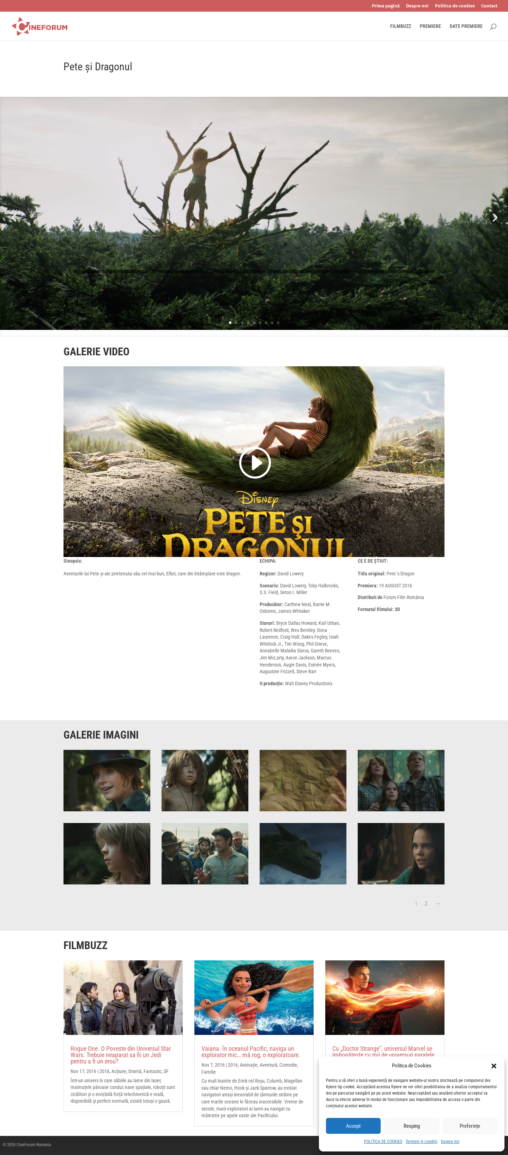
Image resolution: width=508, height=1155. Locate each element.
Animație (249, 1065)
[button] (493, 1066)
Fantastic (153, 1071)
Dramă (134, 1071)
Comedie (288, 1065)
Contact (489, 6)
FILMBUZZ (400, 26)
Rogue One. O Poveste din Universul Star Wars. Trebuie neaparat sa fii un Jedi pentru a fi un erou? (121, 1055)
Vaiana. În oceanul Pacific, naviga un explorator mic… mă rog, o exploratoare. (250, 1052)
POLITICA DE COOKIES (383, 1141)
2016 (104, 1071)
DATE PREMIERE (466, 26)
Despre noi (450, 1141)
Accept (353, 1126)
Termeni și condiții (421, 1141)
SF (166, 1071)
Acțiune (118, 1071)
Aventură (268, 1065)
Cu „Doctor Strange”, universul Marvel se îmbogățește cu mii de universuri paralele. (384, 1052)
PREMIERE (430, 26)
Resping (412, 1126)
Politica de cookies (455, 6)
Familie (208, 1072)
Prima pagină (386, 6)
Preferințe (470, 1126)
